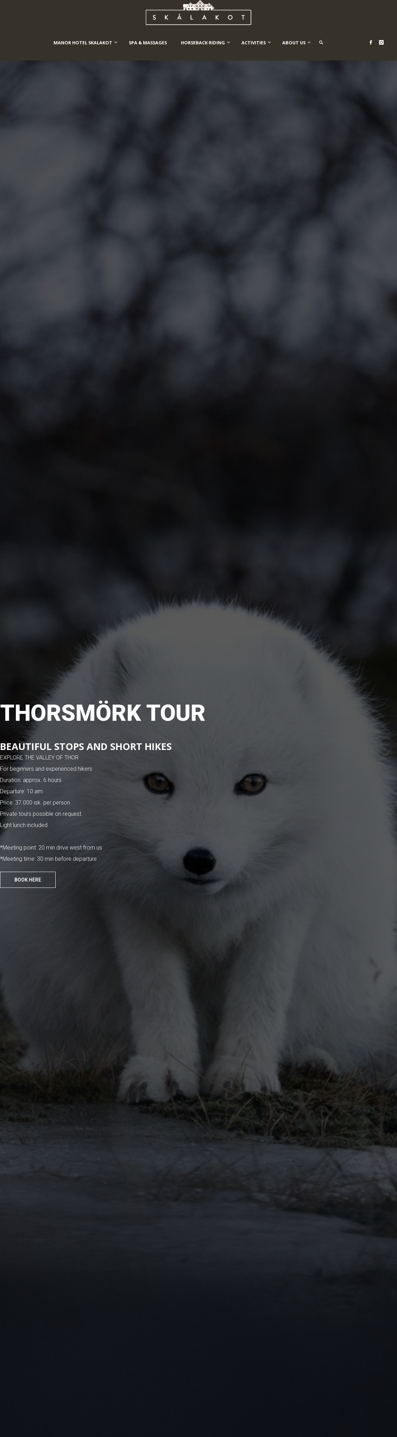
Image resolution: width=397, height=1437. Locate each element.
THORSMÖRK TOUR (103, 713)
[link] (323, 42)
